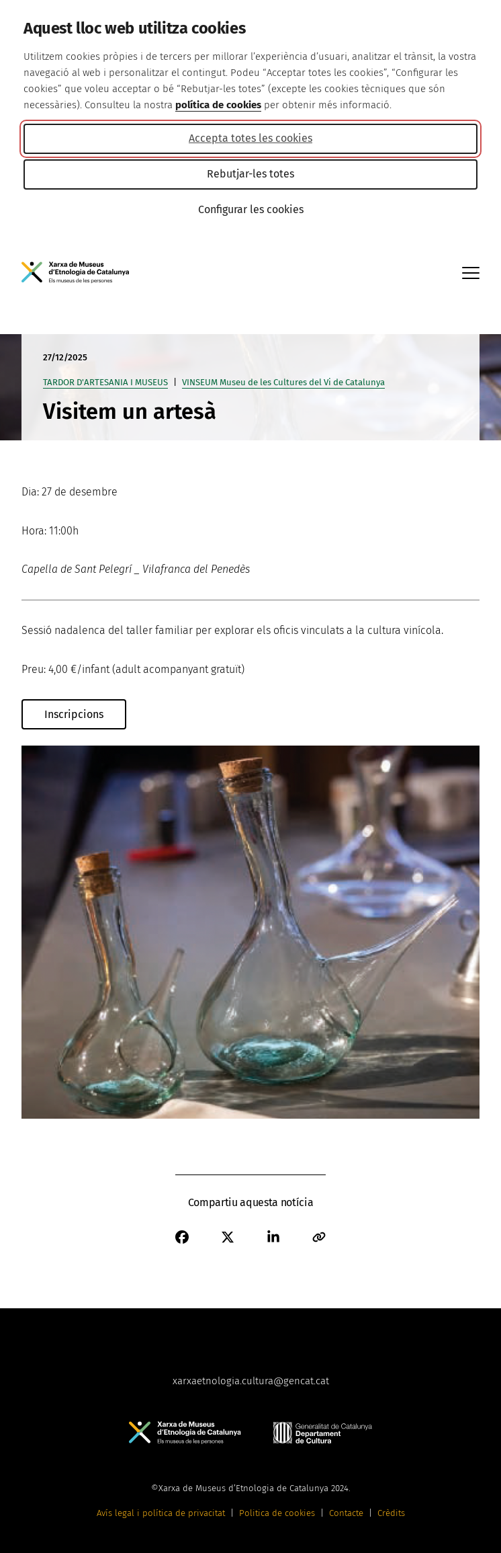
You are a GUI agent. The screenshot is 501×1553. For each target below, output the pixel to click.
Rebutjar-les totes (250, 173)
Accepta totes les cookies (250, 138)
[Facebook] (182, 1237)
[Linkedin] (273, 1237)
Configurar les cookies (251, 209)
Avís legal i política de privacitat (161, 1513)
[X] (227, 1237)
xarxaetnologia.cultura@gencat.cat (251, 1381)
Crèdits (391, 1513)
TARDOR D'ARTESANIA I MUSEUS (105, 382)
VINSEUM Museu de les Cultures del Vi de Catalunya (283, 382)
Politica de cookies (277, 1513)
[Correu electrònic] (319, 1237)
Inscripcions (73, 714)
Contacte (346, 1513)
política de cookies (218, 105)
